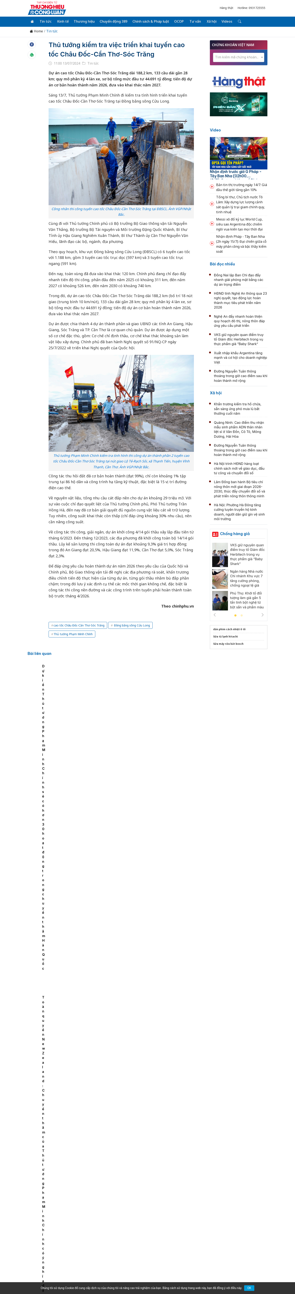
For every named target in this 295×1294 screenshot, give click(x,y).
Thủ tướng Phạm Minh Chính (73, 634)
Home (36, 31)
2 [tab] (242, 615)
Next (262, 614)
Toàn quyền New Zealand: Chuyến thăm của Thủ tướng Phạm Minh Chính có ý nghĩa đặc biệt (184, 701)
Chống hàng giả (235, 533)
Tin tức (45, 21)
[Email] (46, 1247)
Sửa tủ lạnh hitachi (225, 636)
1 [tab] (235, 615)
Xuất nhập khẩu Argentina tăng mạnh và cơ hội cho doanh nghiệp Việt (240, 357)
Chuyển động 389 (112, 21)
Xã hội (209, 21)
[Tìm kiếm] (236, 21)
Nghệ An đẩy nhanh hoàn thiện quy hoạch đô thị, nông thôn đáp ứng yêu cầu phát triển (239, 320)
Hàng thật (226, 8)
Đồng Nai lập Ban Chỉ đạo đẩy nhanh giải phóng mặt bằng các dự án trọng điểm (238, 279)
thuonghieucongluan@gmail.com (119, 1245)
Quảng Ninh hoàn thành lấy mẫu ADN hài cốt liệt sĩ (139, 842)
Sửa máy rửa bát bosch (228, 643)
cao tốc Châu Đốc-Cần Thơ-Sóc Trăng (79, 625)
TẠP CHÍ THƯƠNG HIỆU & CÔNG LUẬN (145, 1280)
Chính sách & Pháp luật (149, 21)
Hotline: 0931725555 (251, 8)
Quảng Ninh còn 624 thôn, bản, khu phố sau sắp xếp (141, 797)
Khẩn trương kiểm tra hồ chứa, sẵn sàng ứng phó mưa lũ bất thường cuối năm (237, 408)
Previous (214, 614)
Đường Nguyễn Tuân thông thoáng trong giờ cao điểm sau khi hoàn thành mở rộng (240, 375)
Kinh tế (62, 21)
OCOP (177, 21)
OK (249, 1288)
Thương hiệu (82, 21)
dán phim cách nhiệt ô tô (229, 629)
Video (215, 129)
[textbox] (238, 56)
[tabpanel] (52, 696)
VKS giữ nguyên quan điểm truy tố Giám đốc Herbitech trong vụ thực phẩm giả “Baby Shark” (239, 339)
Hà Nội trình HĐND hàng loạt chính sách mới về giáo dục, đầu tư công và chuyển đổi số (239, 468)
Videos (223, 21)
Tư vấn (192, 21)
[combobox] (238, 57)
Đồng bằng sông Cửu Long (131, 625)
